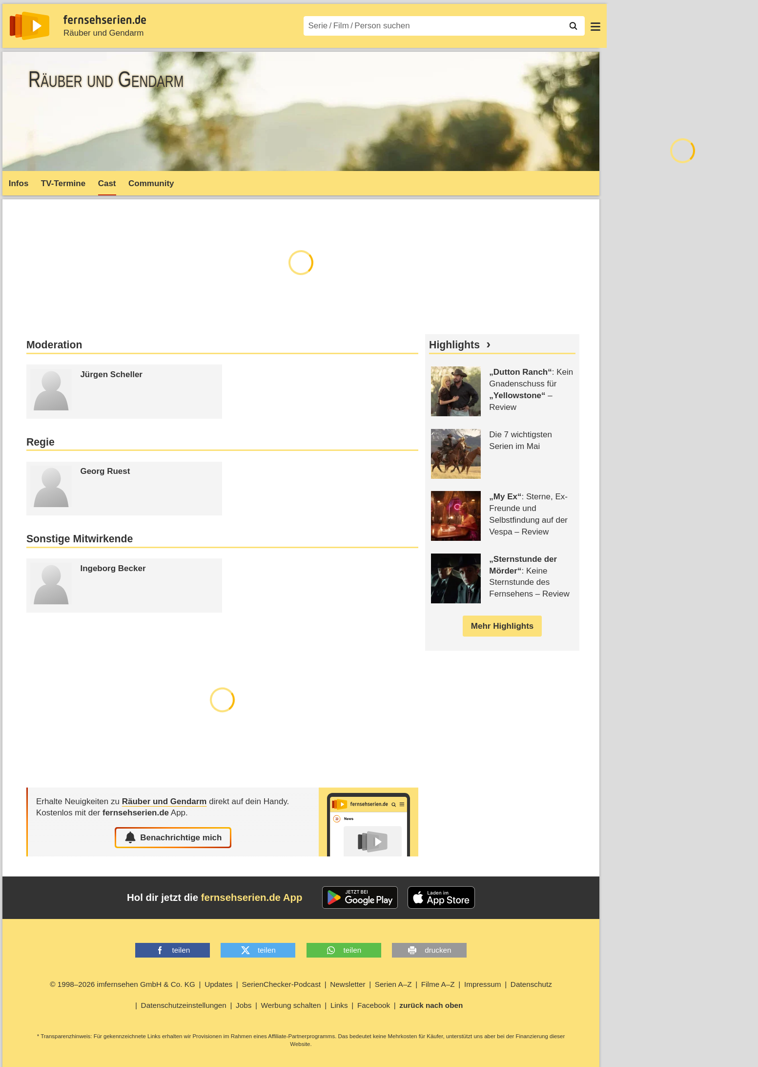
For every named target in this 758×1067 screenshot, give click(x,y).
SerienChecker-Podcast (281, 984)
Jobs (243, 1005)
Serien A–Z (393, 984)
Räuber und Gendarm (103, 33)
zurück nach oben (431, 1005)
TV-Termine (63, 183)
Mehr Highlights (502, 626)
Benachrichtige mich (173, 837)
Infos (19, 183)
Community (151, 183)
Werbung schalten (291, 1005)
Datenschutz (531, 984)
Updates (218, 984)
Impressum (482, 984)
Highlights (454, 345)
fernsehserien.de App (252, 897)
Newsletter (347, 984)
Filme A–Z (438, 984)
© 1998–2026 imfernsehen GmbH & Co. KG (122, 984)
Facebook (373, 1005)
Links (339, 1005)
